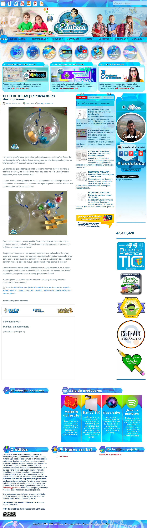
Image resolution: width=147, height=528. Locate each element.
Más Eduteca (94, 98)
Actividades (75, 38)
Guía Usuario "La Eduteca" (102, 524)
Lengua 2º (13, 290)
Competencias (41, 38)
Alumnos (58, 38)
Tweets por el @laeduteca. (110, 454)
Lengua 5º (39, 290)
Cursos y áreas (19, 38)
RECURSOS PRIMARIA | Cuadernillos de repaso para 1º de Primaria (101, 174)
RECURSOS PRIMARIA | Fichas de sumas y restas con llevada (99, 112)
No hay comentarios (45, 103)
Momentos (106, 38)
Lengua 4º (30, 290)
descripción (28, 287)
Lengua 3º (22, 290)
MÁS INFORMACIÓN (20, 88)
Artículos (139, 38)
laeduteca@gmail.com (11, 488)
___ (3, 39)
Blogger (86, 524)
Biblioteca (122, 38)
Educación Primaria (41, 287)
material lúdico (49, 290)
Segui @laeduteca (124, 180)
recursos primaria (9, 293)
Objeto (90, 38)
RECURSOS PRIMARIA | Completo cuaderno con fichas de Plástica (99, 153)
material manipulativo (63, 290)
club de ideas (19, 287)
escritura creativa (55, 287)
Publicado (108, 98)
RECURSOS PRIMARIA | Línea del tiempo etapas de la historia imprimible (100, 132)
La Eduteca (63, 456)
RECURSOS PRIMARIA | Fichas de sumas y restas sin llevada (99, 195)
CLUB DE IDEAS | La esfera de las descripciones (29, 97)
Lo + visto (82, 98)
